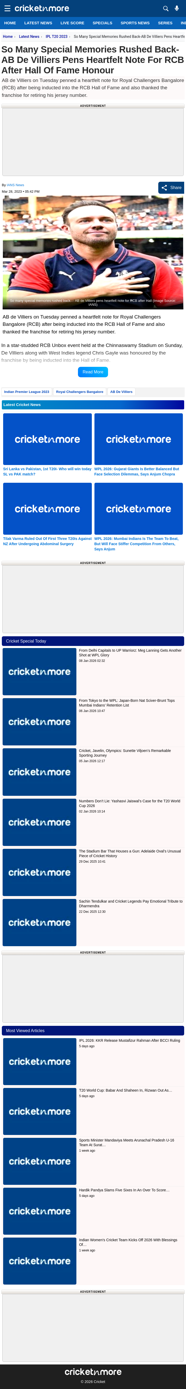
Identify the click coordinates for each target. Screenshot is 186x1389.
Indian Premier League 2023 (26, 392)
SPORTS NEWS (135, 23)
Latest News (29, 36)
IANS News (15, 185)
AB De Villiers (121, 392)
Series (165, 23)
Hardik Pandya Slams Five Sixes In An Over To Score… (124, 1190)
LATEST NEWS (38, 23)
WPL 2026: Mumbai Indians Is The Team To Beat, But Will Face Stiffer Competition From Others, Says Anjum (136, 544)
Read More (93, 372)
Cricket (99, 1382)
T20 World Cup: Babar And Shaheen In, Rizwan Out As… (125, 1090)
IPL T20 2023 (56, 36)
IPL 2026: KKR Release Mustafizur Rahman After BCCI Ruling (129, 1040)
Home (10, 23)
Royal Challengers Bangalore (79, 392)
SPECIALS (102, 23)
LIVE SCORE (72, 23)
